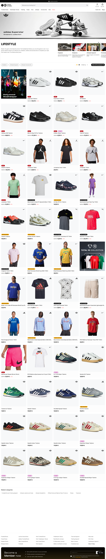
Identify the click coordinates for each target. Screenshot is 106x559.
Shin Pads (90, 539)
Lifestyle (37, 9)
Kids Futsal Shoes (40, 541)
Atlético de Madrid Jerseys (60, 543)
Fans (32, 9)
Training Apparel (75, 539)
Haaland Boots (4, 541)
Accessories (44, 9)
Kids (50, 9)
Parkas (71, 493)
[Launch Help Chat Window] (101, 552)
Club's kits (98, 9)
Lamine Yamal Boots (23, 536)
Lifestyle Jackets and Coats (26, 493)
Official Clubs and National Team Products (58, 493)
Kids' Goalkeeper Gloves (42, 539)
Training (23, 9)
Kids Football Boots (40, 536)
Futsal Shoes (4, 539)
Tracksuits (78, 493)
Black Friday (91, 543)
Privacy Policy (78, 557)
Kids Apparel (39, 543)
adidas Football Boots (24, 539)
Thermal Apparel (75, 536)
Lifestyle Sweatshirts (40, 493)
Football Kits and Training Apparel (10, 493)
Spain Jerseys (74, 541)
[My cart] (102, 5)
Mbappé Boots (4, 543)
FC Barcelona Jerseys (59, 541)
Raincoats (90, 536)
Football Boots (4, 9)
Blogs (103, 9)
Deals (53, 9)
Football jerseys (75, 543)
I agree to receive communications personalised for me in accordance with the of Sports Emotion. (85, 556)
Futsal (28, 9)
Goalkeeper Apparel (93, 541)
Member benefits (52, 1)
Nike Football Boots (23, 541)
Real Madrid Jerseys (59, 539)
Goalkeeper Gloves (14, 9)
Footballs (21, 543)
